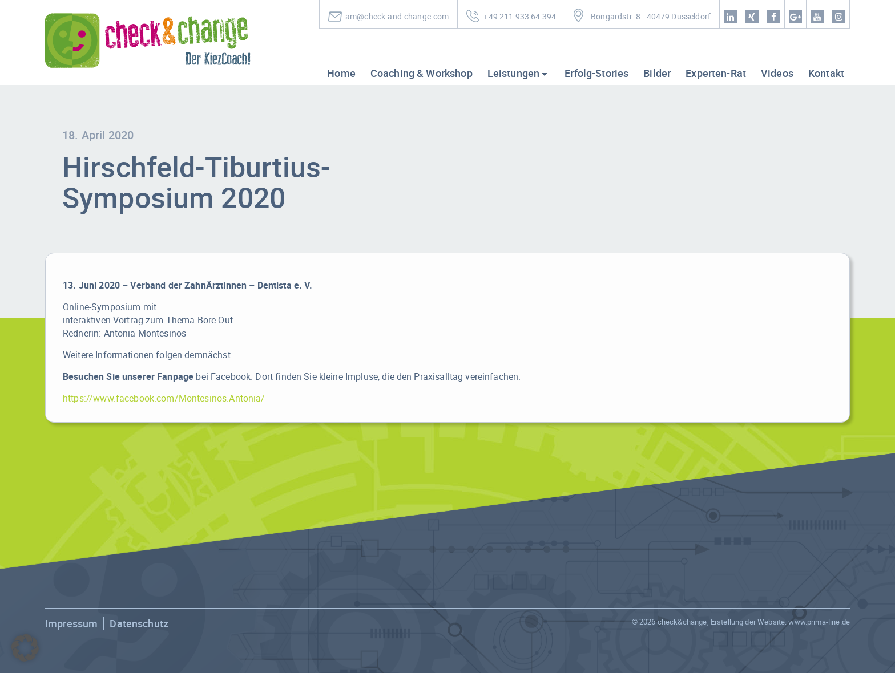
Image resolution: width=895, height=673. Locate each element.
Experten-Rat (716, 73)
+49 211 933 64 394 (519, 16)
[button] (25, 648)
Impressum (71, 623)
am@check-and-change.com (397, 16)
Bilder (657, 73)
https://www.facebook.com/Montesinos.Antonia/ (164, 398)
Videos (777, 73)
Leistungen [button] (513, 73)
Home (341, 73)
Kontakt (826, 73)
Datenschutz (139, 623)
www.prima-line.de (819, 622)
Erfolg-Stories (596, 73)
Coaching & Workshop (421, 73)
